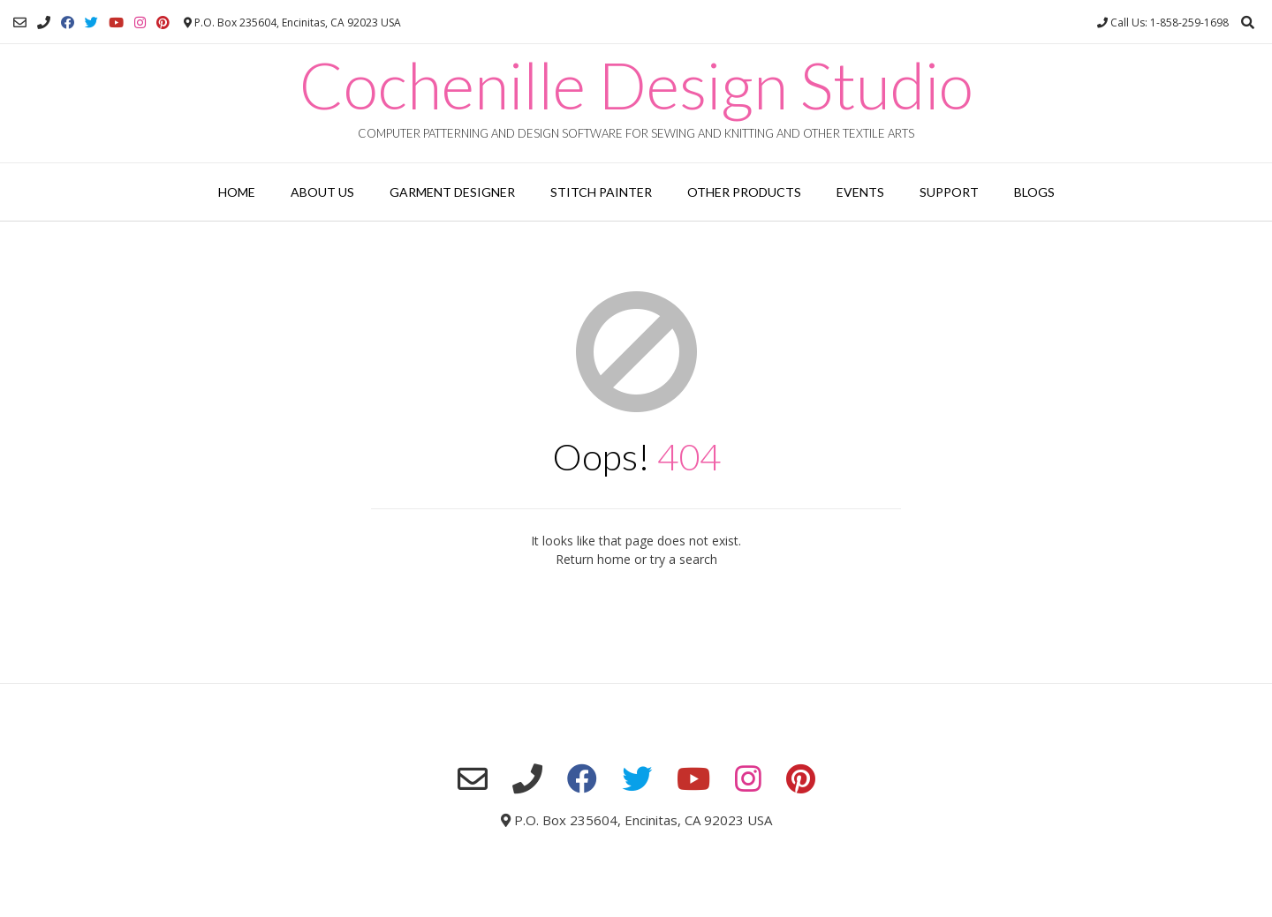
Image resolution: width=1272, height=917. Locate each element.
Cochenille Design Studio (636, 85)
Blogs (1034, 191)
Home (236, 191)
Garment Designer (452, 191)
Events (860, 191)
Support (949, 191)
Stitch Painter (601, 191)
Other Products (744, 191)
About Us (322, 191)
